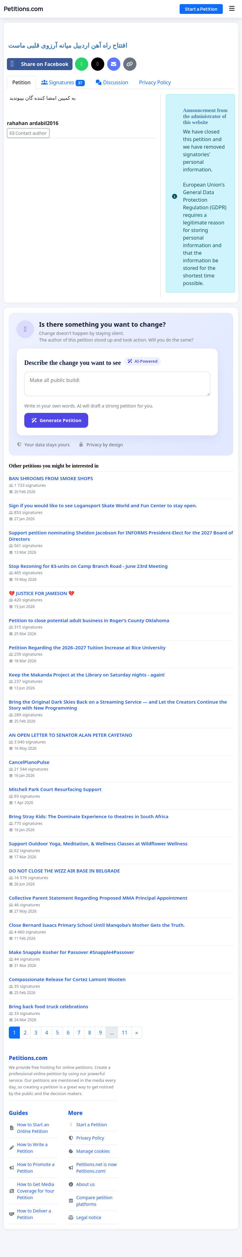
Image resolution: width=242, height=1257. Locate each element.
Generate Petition (56, 420)
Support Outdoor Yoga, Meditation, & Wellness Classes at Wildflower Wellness (98, 844)
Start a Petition (201, 9)
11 (124, 1032)
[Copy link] (129, 64)
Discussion (111, 82)
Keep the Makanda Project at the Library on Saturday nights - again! (86, 675)
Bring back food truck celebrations (48, 1007)
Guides (18, 1113)
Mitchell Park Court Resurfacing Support (55, 789)
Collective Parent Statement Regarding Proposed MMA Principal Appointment (98, 898)
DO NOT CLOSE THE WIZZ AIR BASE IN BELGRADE (64, 871)
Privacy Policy (155, 82)
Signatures (63, 82)
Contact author (28, 133)
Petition (21, 82)
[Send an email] (113, 64)
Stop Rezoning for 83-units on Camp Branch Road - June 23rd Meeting (88, 566)
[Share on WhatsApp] (81, 64)
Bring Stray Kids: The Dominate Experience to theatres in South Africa (89, 816)
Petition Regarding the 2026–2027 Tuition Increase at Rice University (87, 648)
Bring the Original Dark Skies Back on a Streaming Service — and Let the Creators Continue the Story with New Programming (118, 705)
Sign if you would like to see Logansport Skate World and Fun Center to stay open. (103, 506)
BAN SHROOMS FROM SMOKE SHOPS (51, 478)
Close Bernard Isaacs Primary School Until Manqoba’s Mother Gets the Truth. (97, 925)
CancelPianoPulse (29, 762)
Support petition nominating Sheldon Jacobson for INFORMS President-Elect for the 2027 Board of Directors (121, 536)
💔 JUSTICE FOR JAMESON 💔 (41, 593)
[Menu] (231, 9)
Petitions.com (23, 9)
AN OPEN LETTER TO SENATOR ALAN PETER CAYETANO (70, 735)
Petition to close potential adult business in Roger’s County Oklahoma (89, 620)
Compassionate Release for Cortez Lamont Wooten (67, 979)
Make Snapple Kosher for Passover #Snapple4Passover (71, 952)
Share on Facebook (37, 64)
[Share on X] (97, 64)
